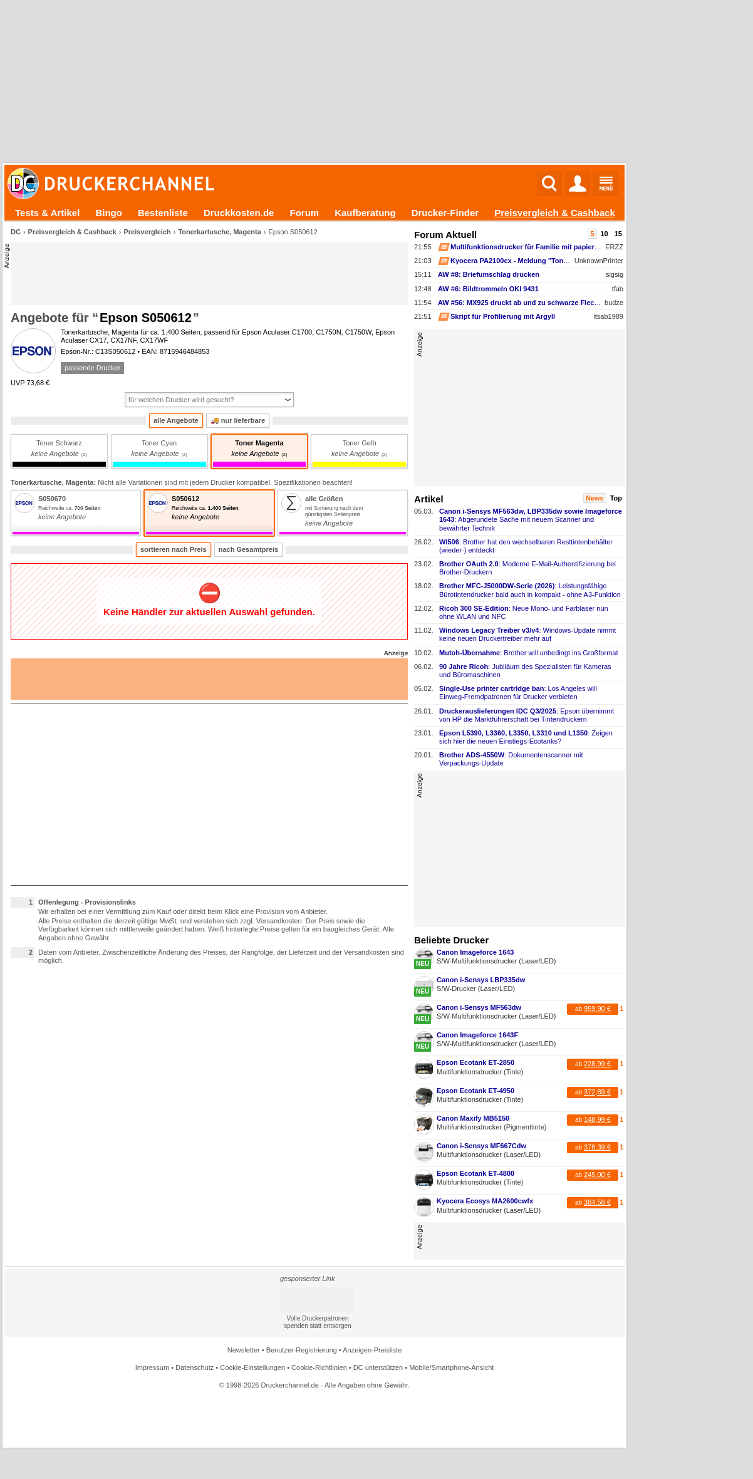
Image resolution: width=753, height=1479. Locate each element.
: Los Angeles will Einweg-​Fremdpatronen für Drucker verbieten (518, 692)
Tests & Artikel (47, 212)
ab (593, 1008)
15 (618, 233)
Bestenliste (163, 212)
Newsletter (243, 1350)
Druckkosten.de (239, 212)
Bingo (108, 212)
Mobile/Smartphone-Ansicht (451, 1367)
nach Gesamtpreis (248, 549)
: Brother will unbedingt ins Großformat (528, 652)
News (595, 498)
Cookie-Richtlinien (319, 1367)
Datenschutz (194, 1367)
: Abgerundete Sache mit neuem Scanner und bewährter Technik (530, 519)
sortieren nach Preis (173, 549)
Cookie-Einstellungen (252, 1367)
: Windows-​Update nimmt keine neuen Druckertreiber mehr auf (527, 634)
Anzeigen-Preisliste (372, 1350)
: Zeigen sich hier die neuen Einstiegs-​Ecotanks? (526, 737)
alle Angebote (176, 420)
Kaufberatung (365, 212)
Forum (304, 212)
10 (604, 233)
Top (616, 498)
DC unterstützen (378, 1367)
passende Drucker (92, 367)
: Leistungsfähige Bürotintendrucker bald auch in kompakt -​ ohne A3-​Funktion (530, 590)
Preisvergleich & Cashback (554, 212)
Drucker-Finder (445, 212)
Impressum (152, 1367)
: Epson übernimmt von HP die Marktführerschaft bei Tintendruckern (526, 715)
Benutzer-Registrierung (301, 1350)
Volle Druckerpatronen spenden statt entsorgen (317, 1322)
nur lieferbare (237, 420)
